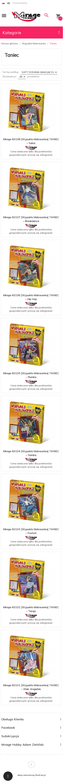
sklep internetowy (26, 775)
